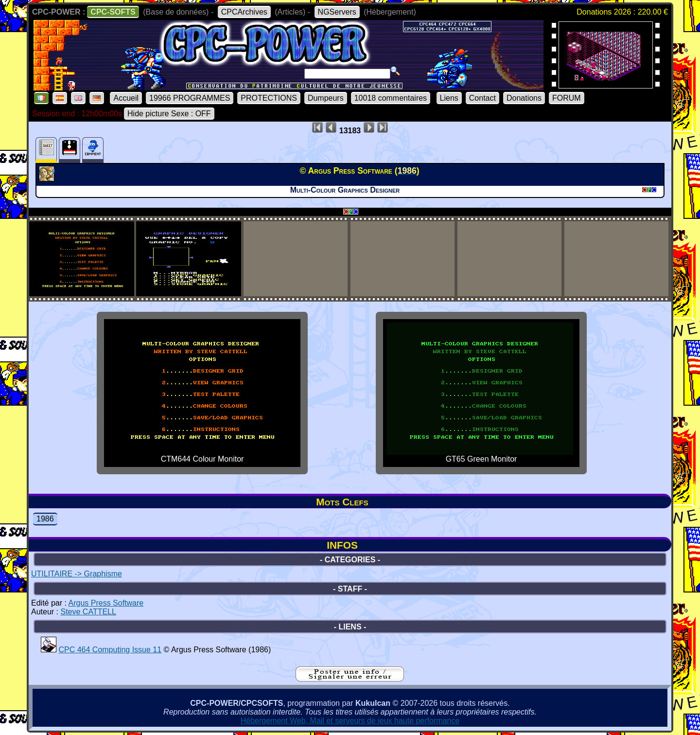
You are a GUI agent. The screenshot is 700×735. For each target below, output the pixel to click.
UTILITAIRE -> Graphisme (76, 574)
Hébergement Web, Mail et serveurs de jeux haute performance (350, 721)
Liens (449, 98)
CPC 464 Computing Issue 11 (109, 649)
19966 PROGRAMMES (189, 98)
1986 (45, 519)
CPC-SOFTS (112, 12)
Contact (482, 98)
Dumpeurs (326, 98)
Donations (524, 98)
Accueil (126, 98)
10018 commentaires (390, 98)
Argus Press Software (106, 603)
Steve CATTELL (88, 612)
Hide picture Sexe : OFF (169, 113)
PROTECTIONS (269, 98)
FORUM (566, 98)
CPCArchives (244, 12)
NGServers (337, 12)
